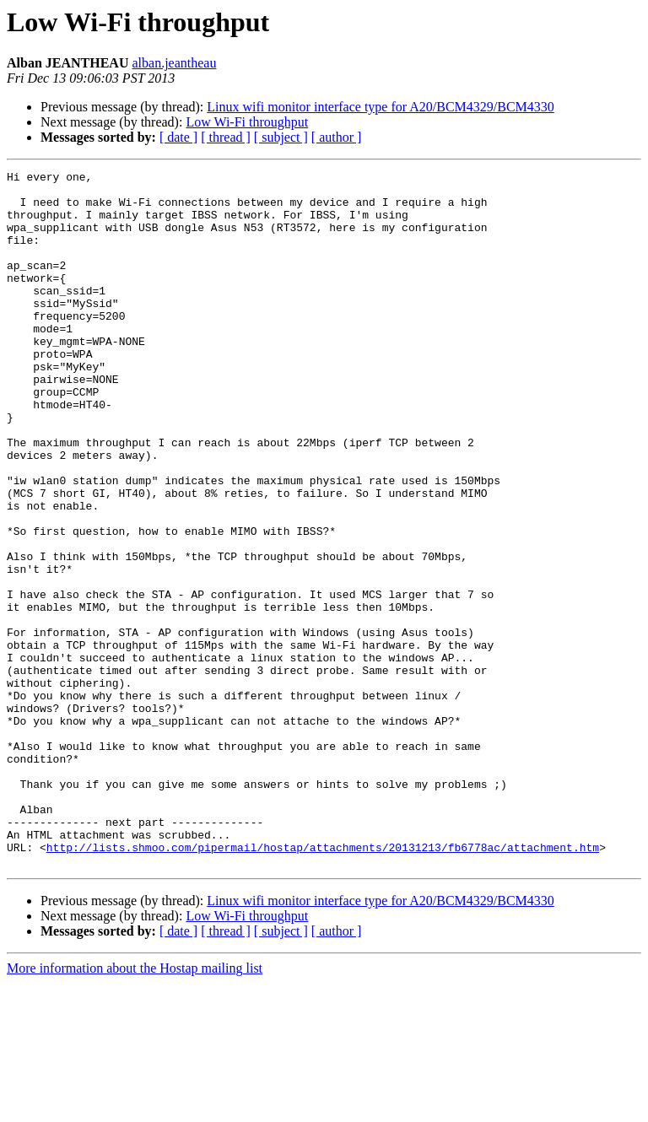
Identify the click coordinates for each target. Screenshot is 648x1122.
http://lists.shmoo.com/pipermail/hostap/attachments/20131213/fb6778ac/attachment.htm (322, 983)
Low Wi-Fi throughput (247, 122)
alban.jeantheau (174, 63)
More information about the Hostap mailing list (134, 1107)
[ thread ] (226, 137)
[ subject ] (281, 137)
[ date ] (178, 137)
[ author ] (336, 137)
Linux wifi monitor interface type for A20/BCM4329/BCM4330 (380, 107)
